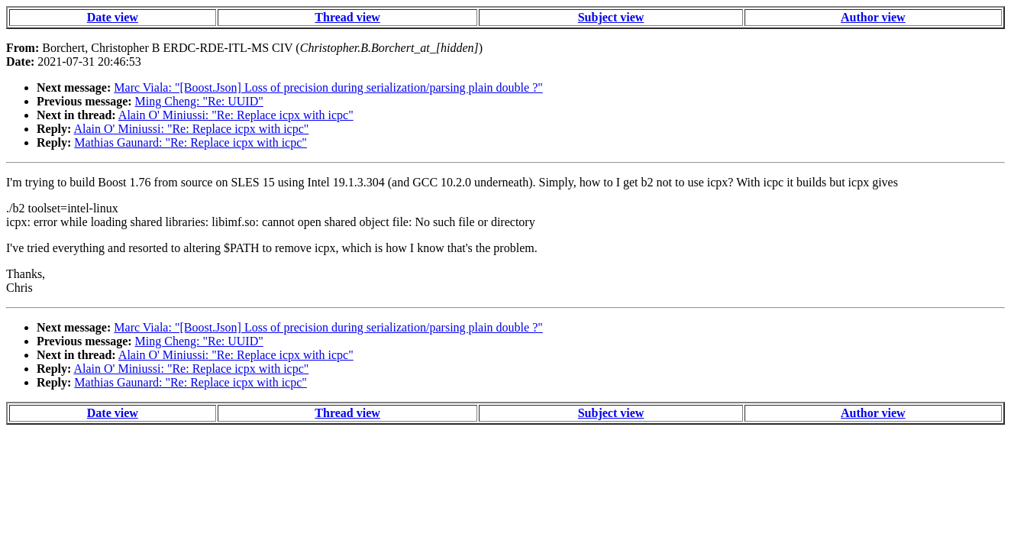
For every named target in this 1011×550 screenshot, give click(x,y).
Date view (112, 17)
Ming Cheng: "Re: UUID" (199, 101)
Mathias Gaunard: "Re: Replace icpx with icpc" (190, 142)
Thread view (347, 17)
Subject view (611, 17)
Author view (873, 17)
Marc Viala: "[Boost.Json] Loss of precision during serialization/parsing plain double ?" (328, 87)
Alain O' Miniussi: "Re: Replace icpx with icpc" (236, 114)
